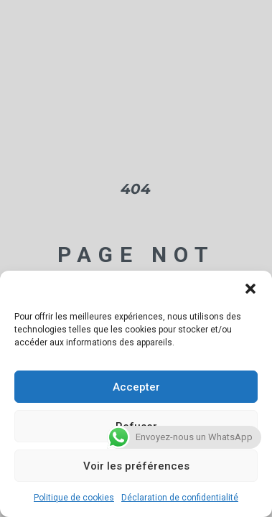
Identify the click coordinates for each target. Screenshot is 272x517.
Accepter (136, 387)
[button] (250, 288)
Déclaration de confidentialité (179, 498)
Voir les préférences (136, 466)
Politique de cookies (74, 498)
